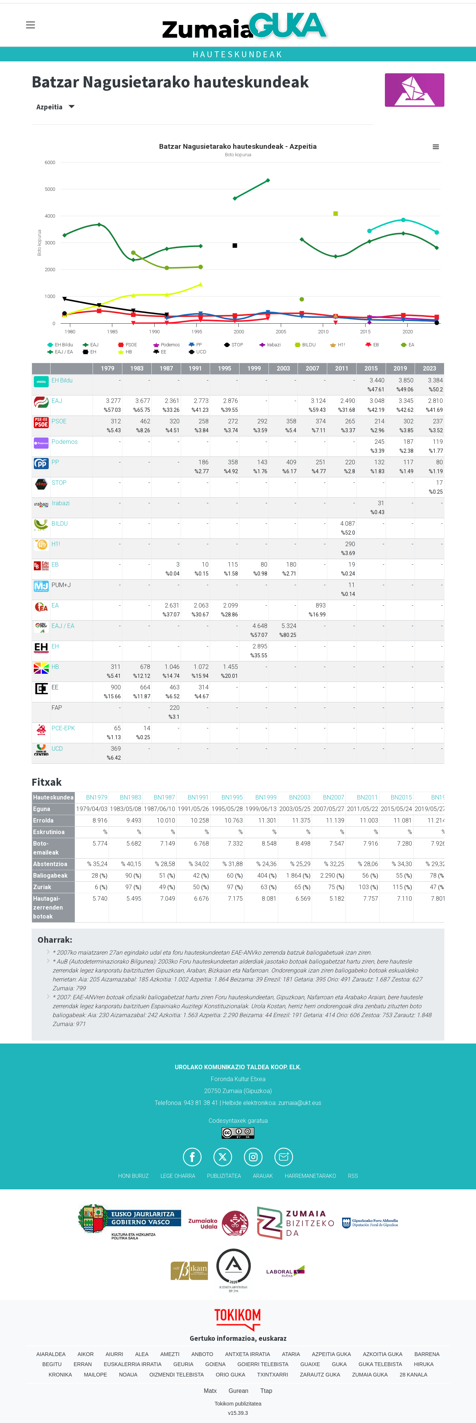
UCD (57, 748)
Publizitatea (224, 1176)
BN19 (438, 797)
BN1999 (266, 797)
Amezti (169, 1354)
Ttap (266, 1391)
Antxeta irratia (247, 1354)
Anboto (202, 1354)
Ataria (291, 1354)
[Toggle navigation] (31, 25)
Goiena (215, 1364)
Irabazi (61, 503)
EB (55, 564)
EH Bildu (62, 380)
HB (55, 666)
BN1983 (130, 797)
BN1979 (96, 797)
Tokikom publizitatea (238, 1404)
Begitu (52, 1364)
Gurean (238, 1391)
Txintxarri (272, 1375)
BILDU (60, 523)
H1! (56, 544)
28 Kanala (414, 1375)
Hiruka (424, 1364)
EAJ (57, 400)
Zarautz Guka (320, 1375)
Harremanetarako (310, 1176)
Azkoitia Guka (383, 1354)
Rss (353, 1176)
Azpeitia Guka (331, 1354)
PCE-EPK (63, 728)
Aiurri (114, 1354)
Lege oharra (178, 1176)
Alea (141, 1354)
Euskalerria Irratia (132, 1364)
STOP (59, 482)
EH (55, 646)
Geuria (183, 1364)
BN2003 (300, 797)
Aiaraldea (51, 1354)
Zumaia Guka (370, 1375)
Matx (210, 1391)
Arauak (263, 1176)
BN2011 (367, 797)
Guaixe (310, 1364)
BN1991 (198, 797)
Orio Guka (230, 1375)
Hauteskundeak (238, 54)
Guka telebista (380, 1364)
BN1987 (164, 797)
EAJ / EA (63, 625)
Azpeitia (55, 106)
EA (55, 605)
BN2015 (401, 797)
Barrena (427, 1354)
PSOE (59, 421)
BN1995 (232, 797)
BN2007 (333, 797)
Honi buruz (133, 1176)
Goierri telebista (262, 1364)
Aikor (85, 1354)
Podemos (65, 441)
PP (55, 462)
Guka (339, 1364)
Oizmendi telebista (176, 1375)
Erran (83, 1364)
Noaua (128, 1375)
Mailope (95, 1375)
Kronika (60, 1375)
